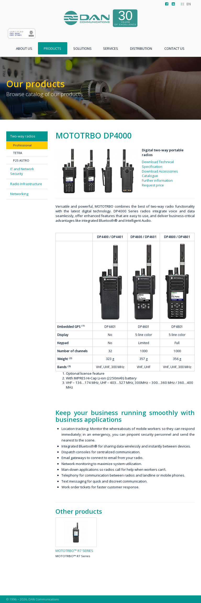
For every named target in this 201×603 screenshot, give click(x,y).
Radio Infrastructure (26, 183)
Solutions (82, 48)
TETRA (17, 153)
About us (24, 48)
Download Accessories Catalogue (160, 173)
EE (183, 4)
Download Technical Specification (158, 164)
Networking (19, 193)
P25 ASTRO (21, 160)
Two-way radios (22, 136)
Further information (157, 180)
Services (110, 48)
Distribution (141, 48)
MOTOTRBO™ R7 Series (74, 551)
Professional (22, 145)
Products (52, 48)
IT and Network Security (22, 171)
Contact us (174, 48)
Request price (153, 185)
